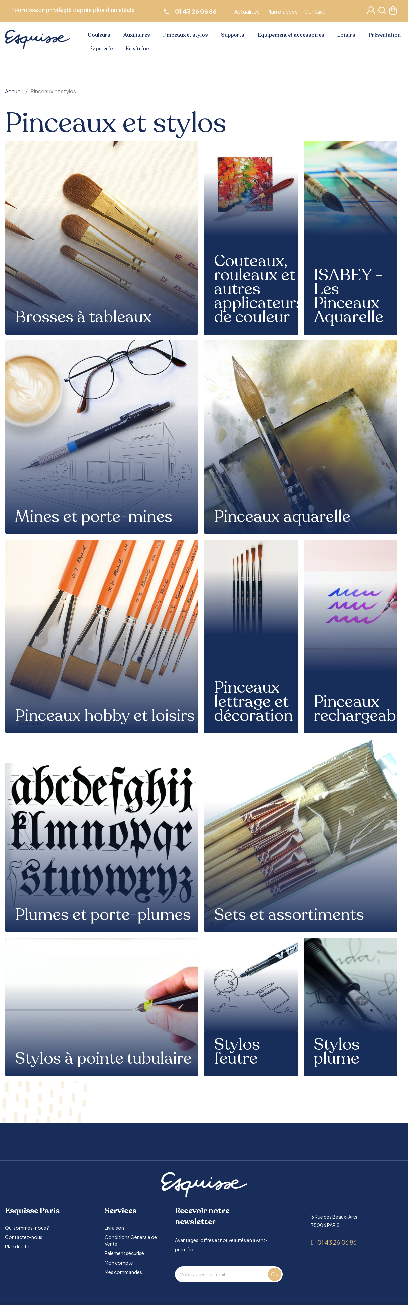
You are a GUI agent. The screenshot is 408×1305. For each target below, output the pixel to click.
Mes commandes (123, 1272)
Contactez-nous (23, 1237)
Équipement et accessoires (291, 35)
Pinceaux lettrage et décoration (253, 702)
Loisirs (346, 35)
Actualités (248, 11)
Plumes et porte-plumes (103, 915)
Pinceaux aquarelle (282, 517)
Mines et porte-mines (93, 517)
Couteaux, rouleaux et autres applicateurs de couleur (259, 289)
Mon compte (119, 1263)
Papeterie (101, 48)
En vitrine (137, 48)
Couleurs (99, 35)
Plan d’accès (283, 11)
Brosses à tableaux (83, 317)
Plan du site (17, 1246)
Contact (315, 11)
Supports (232, 35)
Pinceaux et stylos (185, 35)
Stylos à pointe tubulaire (103, 1059)
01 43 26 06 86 (337, 1242)
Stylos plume (337, 1052)
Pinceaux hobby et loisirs (105, 716)
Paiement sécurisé (124, 1253)
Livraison (114, 1228)
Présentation (385, 35)
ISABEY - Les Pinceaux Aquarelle (348, 296)
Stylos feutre (237, 1052)
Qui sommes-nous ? (27, 1228)
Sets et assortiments (289, 915)
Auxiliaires (136, 35)
